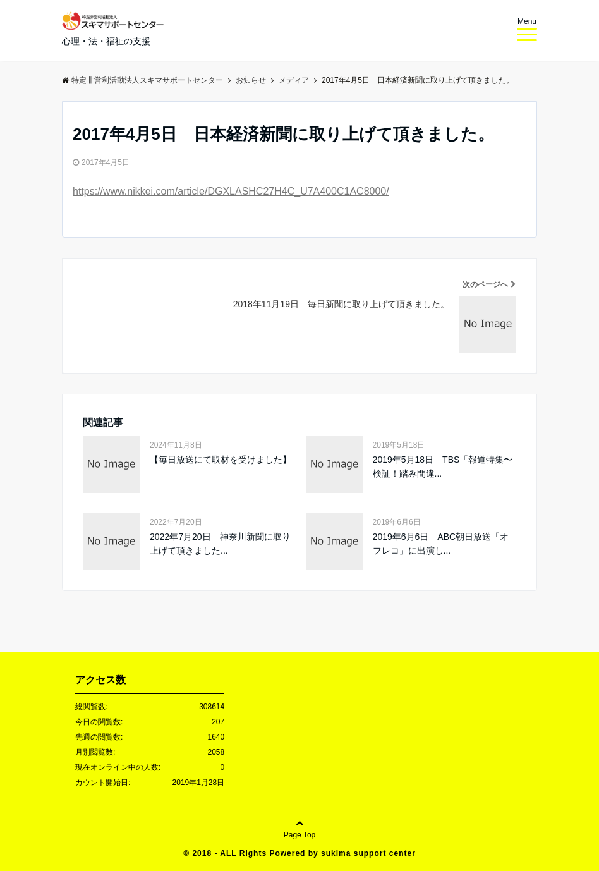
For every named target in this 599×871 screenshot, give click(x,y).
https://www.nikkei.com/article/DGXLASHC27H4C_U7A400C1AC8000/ (231, 191)
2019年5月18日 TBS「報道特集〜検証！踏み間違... (443, 466)
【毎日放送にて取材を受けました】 (220, 459)
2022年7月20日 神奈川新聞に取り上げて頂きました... (220, 544)
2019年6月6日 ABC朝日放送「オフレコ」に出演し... (441, 544)
